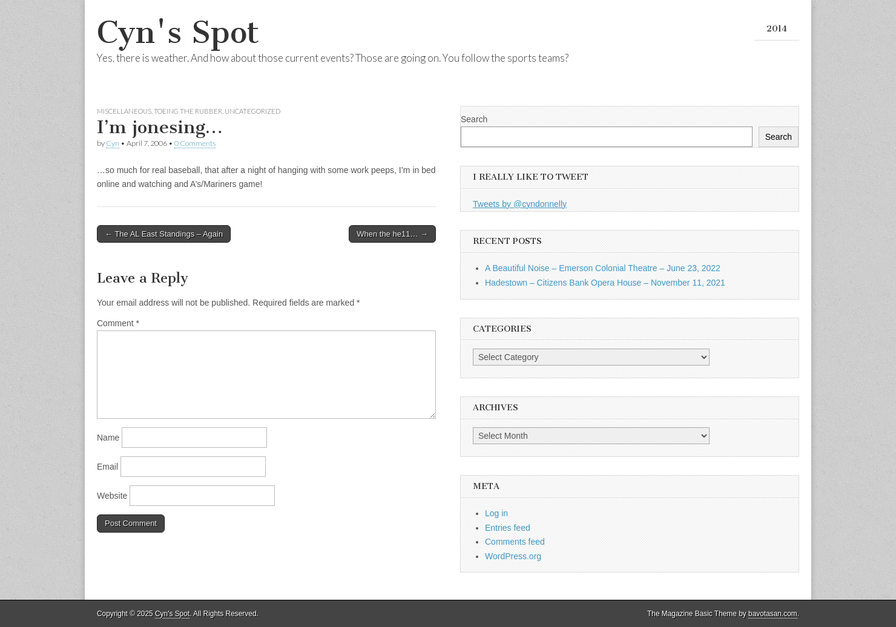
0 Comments (195, 143)
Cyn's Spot (178, 32)
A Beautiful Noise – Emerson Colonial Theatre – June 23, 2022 (602, 268)
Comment (118, 323)
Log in (496, 513)
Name (108, 437)
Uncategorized (252, 111)
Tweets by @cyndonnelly (520, 204)
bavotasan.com (772, 613)
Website (112, 496)
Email (107, 466)
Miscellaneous (124, 111)
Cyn (112, 143)
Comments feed (515, 542)
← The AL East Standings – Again (164, 233)
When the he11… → (392, 233)
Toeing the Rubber (188, 111)
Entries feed (507, 528)
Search (474, 119)
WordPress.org (513, 556)
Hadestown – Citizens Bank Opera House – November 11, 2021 (605, 282)
